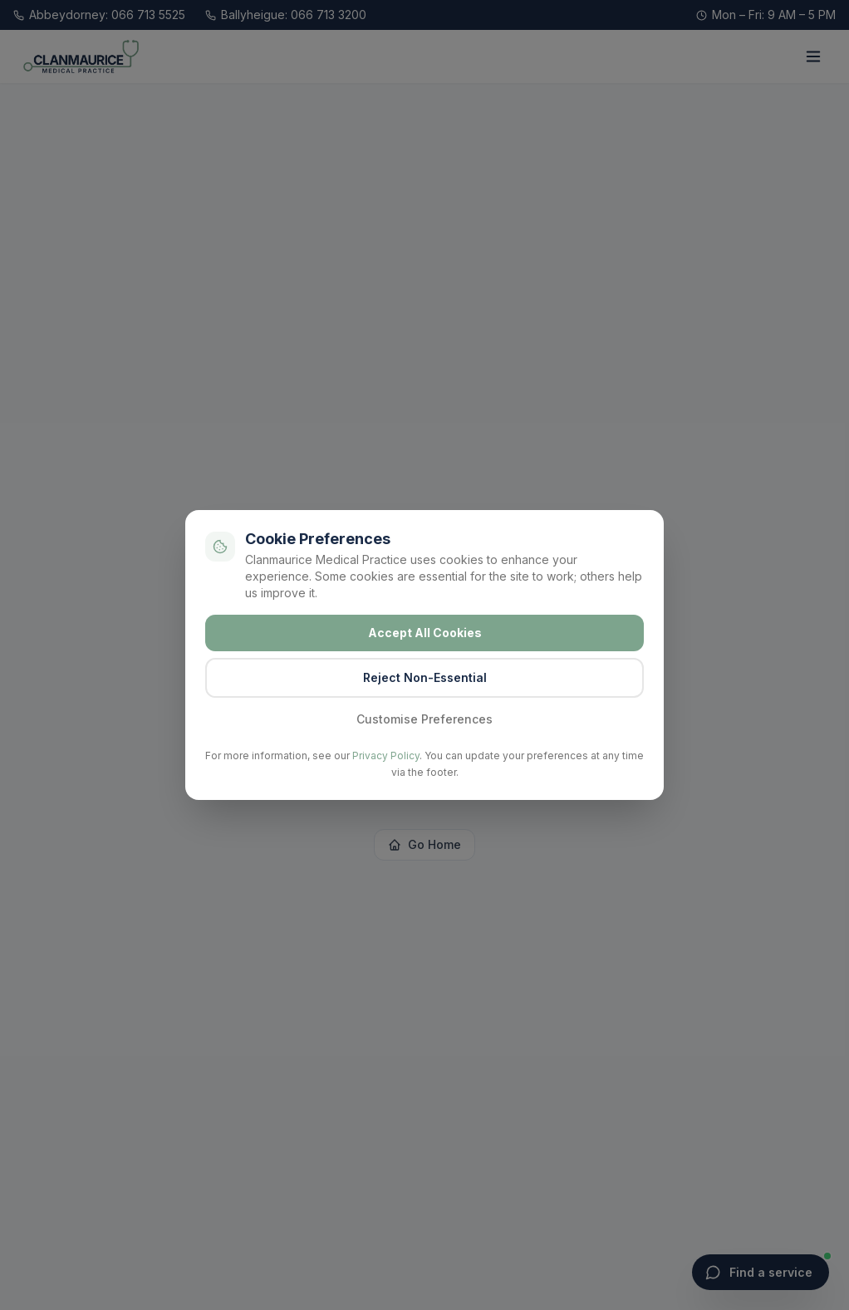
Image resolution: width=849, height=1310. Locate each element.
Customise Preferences (424, 719)
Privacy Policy (386, 755)
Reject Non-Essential (425, 677)
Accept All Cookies (425, 633)
